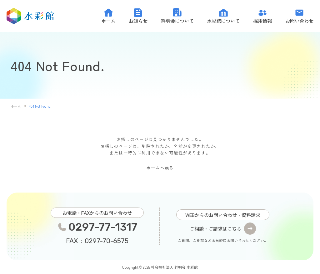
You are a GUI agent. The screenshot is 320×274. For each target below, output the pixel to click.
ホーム (16, 106)
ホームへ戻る (160, 167)
